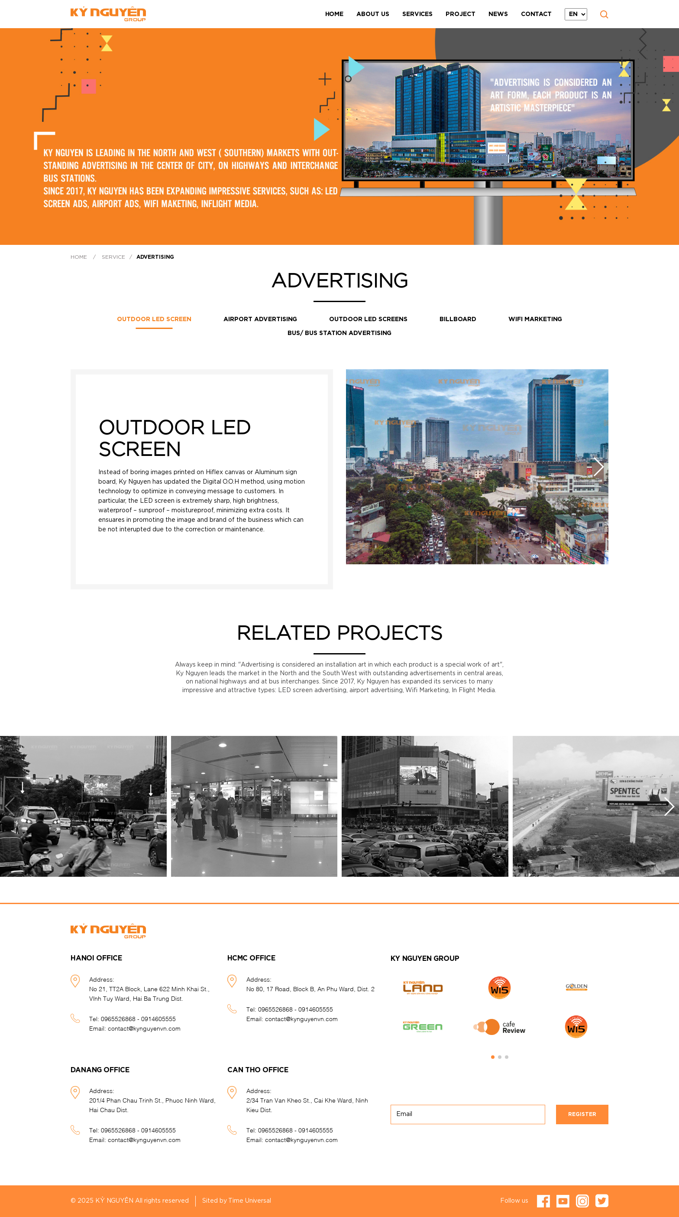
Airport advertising (260, 319)
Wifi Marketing (535, 319)
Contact (536, 14)
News (498, 14)
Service (113, 257)
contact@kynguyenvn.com (144, 1028)
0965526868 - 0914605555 (138, 1018)
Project (460, 14)
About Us (372, 14)
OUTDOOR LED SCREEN (154, 319)
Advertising (155, 257)
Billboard (458, 319)
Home (334, 14)
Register (582, 1114)
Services (417, 14)
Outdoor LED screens (368, 319)
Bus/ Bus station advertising (339, 333)
